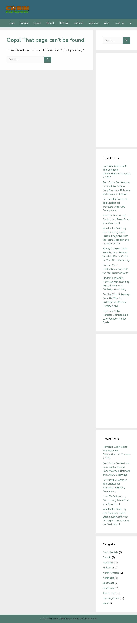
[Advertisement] (116, 100)
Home (12, 23)
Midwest (50, 23)
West (106, 23)
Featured (24, 23)
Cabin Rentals (110, 552)
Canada (37, 23)
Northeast (63, 23)
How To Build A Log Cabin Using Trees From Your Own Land (116, 219)
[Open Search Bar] (130, 23)
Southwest (94, 23)
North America (111, 573)
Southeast (78, 23)
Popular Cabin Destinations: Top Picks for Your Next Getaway (116, 269)
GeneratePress (91, 618)
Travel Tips (119, 23)
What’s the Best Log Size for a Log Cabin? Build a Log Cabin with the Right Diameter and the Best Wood (116, 236)
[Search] (47, 60)
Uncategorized (111, 598)
